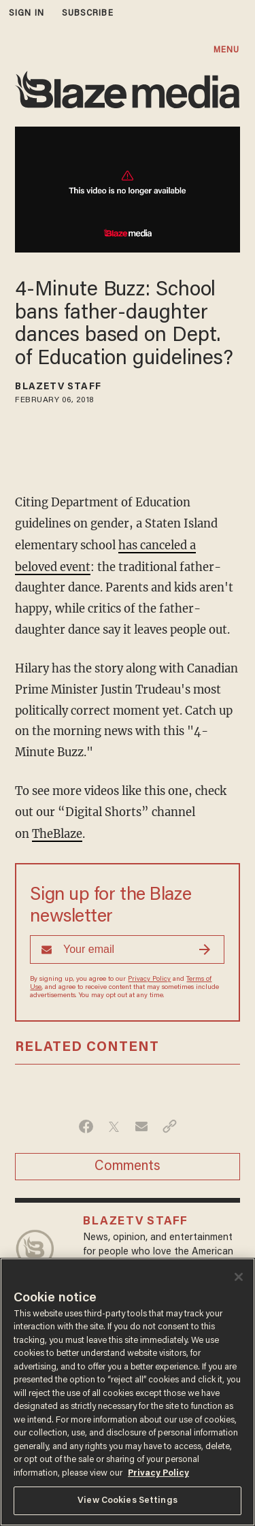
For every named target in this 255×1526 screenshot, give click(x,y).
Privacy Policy (149, 977)
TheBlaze (57, 832)
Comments (127, 1164)
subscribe (88, 13)
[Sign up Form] (127, 947)
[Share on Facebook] (86, 1124)
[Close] (239, 1277)
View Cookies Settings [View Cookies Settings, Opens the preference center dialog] (127, 1500)
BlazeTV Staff (58, 387)
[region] (127, 1392)
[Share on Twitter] (114, 1124)
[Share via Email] (142, 1124)
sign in (26, 13)
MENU (226, 50)
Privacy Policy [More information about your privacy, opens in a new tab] (158, 1473)
